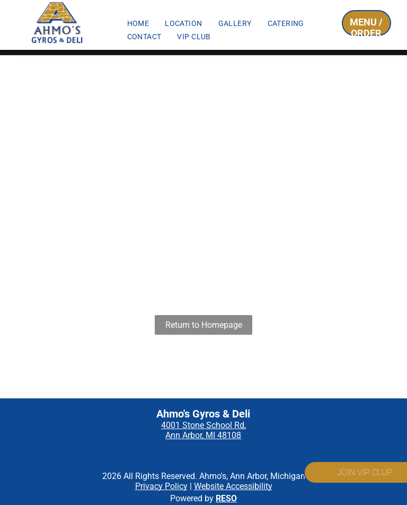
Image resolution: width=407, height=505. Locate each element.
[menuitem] (138, 23)
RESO (226, 498)
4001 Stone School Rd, (203, 425)
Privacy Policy (161, 486)
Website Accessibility (233, 486)
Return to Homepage (203, 325)
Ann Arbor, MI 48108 (203, 435)
